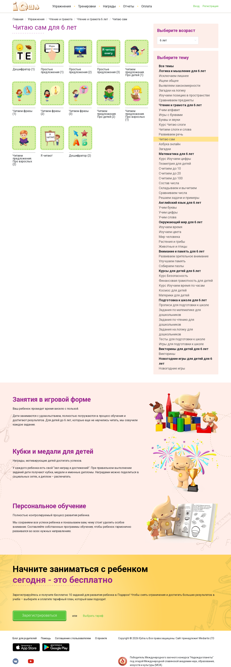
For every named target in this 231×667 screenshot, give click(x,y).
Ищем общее (169, 81)
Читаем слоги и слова (175, 129)
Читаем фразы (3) (79, 112)
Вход (196, 6)
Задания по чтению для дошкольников (176, 322)
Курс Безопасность (173, 276)
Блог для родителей (25, 638)
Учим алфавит (169, 110)
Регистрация (210, 6)
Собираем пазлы (171, 266)
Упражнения (61, 6)
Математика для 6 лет (176, 154)
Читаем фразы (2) (51, 112)
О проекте (101, 638)
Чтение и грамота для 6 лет (180, 105)
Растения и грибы (172, 241)
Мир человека (169, 237)
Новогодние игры (172, 368)
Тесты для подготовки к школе (182, 339)
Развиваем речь (171, 134)
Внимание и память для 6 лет (181, 251)
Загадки (165, 149)
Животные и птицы (173, 246)
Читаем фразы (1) (22, 112)
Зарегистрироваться (39, 615)
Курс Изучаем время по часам (182, 285)
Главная (18, 19)
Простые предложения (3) (108, 71)
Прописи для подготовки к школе (184, 305)
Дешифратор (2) (80, 155)
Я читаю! (47, 155)
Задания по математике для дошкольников (180, 312)
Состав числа (169, 183)
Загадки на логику (172, 90)
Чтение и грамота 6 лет (92, 19)
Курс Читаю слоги (172, 124)
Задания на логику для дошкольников (176, 331)
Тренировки (87, 6)
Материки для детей (174, 295)
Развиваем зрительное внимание (184, 256)
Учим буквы (168, 207)
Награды (109, 6)
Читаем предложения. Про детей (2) (106, 113)
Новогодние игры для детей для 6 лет (185, 361)
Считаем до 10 (170, 168)
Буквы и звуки (169, 120)
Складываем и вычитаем (178, 188)
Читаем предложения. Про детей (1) (134, 72)
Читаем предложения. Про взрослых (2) (22, 160)
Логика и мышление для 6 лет (182, 71)
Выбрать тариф (93, 616)
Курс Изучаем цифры (175, 159)
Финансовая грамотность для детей (186, 280)
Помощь (46, 638)
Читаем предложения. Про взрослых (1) (135, 115)
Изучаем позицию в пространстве (184, 95)
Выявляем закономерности (179, 85)
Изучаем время (170, 227)
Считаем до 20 (170, 173)
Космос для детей (173, 290)
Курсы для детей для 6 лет (180, 271)
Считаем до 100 (171, 178)
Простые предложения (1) (52, 71)
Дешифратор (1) (24, 69)
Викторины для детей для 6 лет (183, 349)
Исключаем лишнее (174, 76)
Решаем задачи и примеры (179, 198)
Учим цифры (168, 212)
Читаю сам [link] (119, 19)
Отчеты (128, 6)
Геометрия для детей (175, 163)
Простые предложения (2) (80, 71)
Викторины (167, 354)
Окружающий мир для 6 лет (180, 222)
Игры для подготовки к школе (181, 344)
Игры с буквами (171, 115)
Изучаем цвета (170, 232)
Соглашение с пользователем (73, 638)
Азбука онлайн (169, 144)
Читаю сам (167, 139)
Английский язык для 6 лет (180, 202)
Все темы (166, 66)
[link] (18, 19)
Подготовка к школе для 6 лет (183, 300)
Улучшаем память (172, 261)
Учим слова (167, 217)
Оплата (146, 6)
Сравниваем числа (173, 193)
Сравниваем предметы (176, 100)
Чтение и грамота (60, 19)
